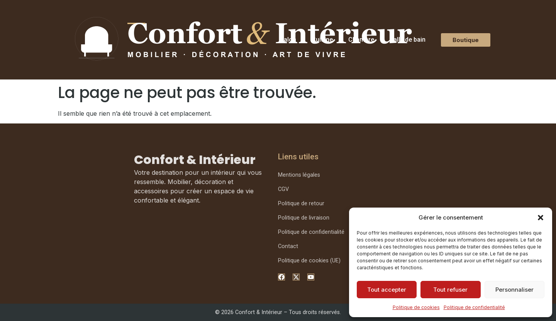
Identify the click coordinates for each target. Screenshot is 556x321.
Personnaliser (514, 289)
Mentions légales (299, 175)
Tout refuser (450, 289)
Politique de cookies (416, 307)
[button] (540, 217)
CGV (283, 189)
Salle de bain (407, 39)
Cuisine (322, 39)
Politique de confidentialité (474, 307)
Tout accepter (386, 289)
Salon (288, 39)
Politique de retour (301, 203)
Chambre (361, 39)
